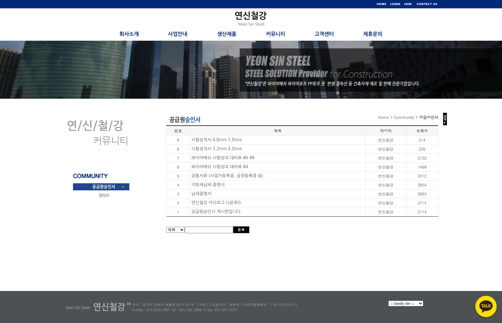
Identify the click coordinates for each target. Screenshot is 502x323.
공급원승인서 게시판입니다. (216, 212)
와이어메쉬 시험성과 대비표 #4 (219, 167)
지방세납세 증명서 (207, 185)
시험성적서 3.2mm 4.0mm (216, 149)
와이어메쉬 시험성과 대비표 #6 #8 (223, 158)
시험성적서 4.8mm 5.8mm (216, 140)
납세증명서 (201, 194)
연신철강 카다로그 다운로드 (216, 203)
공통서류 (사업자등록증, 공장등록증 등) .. (229, 176)
